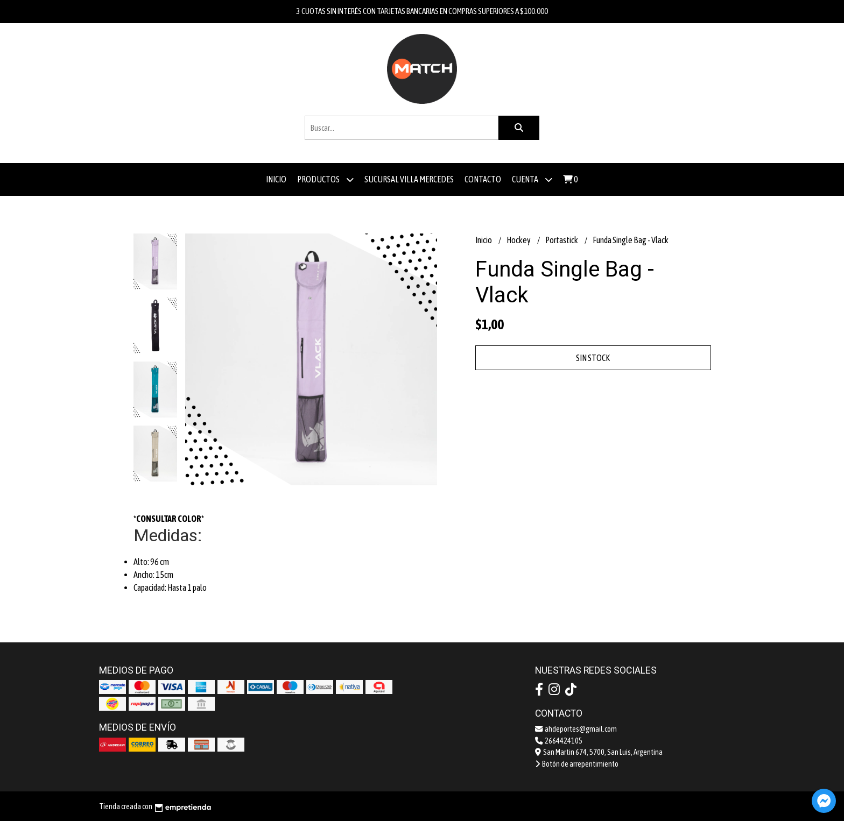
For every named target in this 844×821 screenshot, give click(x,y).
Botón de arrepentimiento (576, 764)
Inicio (276, 179)
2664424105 (558, 741)
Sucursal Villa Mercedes (409, 179)
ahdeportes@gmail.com (576, 729)
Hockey (519, 240)
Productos (325, 179)
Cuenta (532, 179)
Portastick (562, 240)
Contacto (483, 179)
